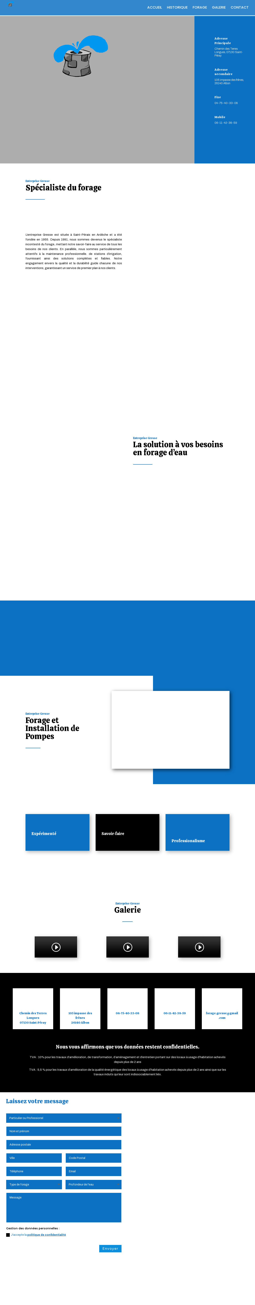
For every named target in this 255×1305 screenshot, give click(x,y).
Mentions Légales (42, 1296)
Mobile (220, 117)
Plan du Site (115, 1296)
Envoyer (110, 1190)
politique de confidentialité (46, 1176)
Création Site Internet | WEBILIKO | (154, 1296)
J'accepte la (36, 1176)
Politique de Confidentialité (81, 1296)
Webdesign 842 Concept (203, 1296)
